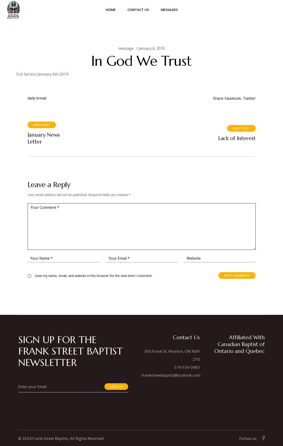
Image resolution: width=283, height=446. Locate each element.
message (126, 48)
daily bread (37, 98)
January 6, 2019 (151, 48)
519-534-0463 (187, 367)
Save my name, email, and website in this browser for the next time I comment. (93, 276)
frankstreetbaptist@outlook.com (171, 375)
